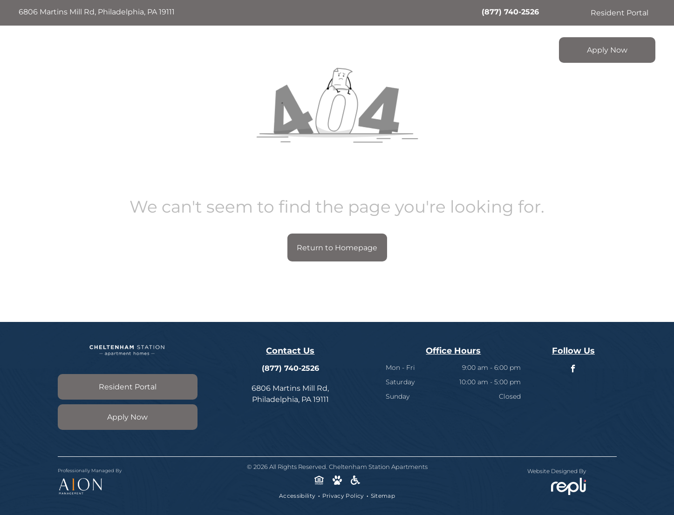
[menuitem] (284, 47)
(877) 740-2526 (510, 11)
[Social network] (319, 481)
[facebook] (573, 370)
